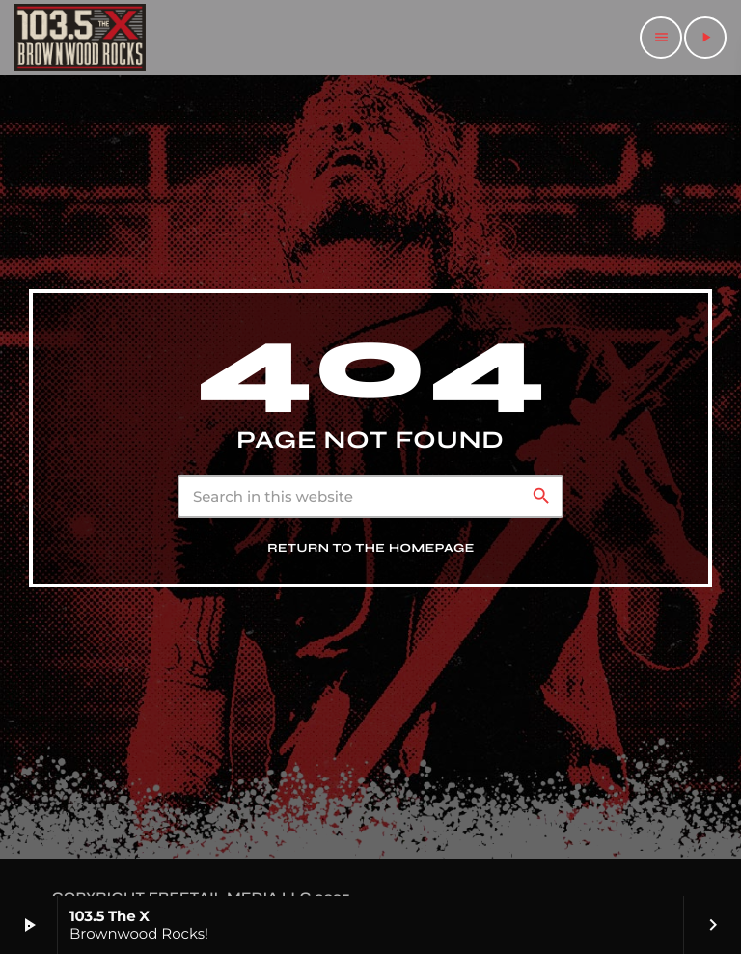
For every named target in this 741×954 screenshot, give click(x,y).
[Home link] (80, 37)
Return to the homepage (371, 548)
